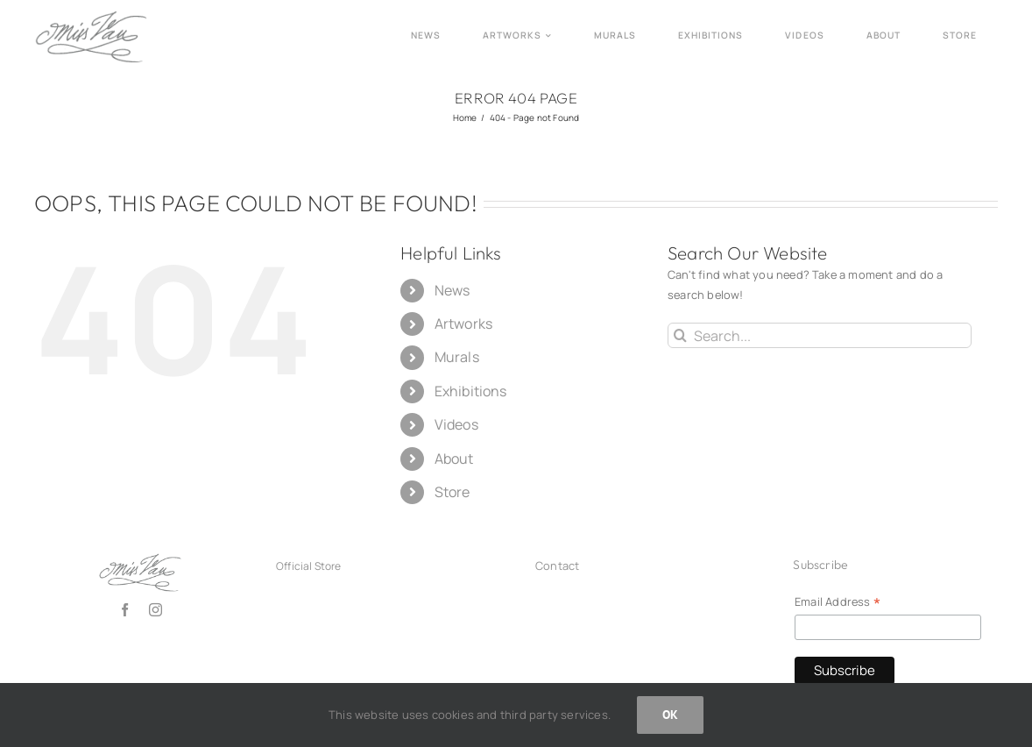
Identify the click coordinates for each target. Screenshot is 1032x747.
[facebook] (124, 609)
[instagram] (155, 609)
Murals (457, 356)
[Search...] (820, 335)
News (452, 290)
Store (452, 492)
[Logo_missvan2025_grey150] (91, 16)
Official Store (309, 565)
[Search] (680, 335)
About (454, 458)
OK (670, 714)
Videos (456, 424)
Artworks (464, 323)
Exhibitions (471, 391)
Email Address (837, 602)
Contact (557, 565)
